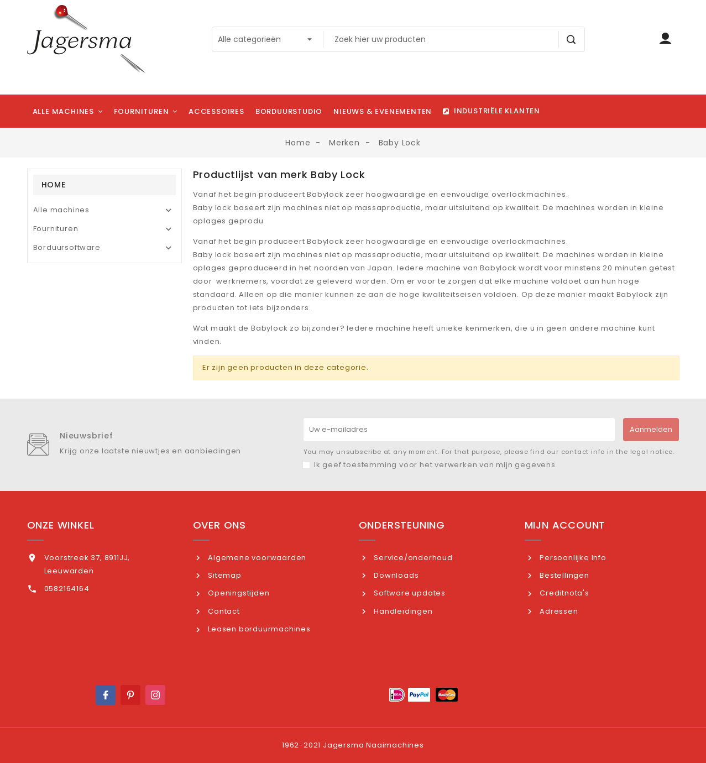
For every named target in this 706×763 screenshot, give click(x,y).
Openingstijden (237, 593)
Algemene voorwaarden (256, 557)
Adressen (557, 611)
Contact (222, 611)
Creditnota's (563, 593)
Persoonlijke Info (571, 557)
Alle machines (61, 210)
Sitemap (223, 575)
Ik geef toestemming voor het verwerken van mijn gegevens (435, 464)
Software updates (409, 593)
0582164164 (67, 588)
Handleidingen (402, 611)
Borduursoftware (67, 247)
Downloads (395, 575)
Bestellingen (563, 575)
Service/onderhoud (412, 557)
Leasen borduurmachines (258, 629)
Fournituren (56, 228)
